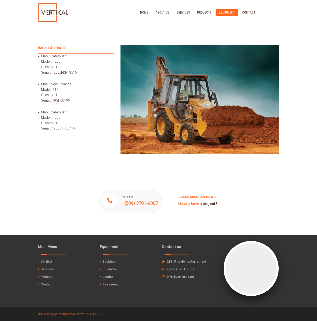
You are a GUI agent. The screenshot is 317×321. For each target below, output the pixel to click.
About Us (162, 12)
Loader (107, 277)
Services (183, 12)
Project (46, 277)
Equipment (227, 12)
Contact (248, 12)
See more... (111, 284)
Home (144, 12)
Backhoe (109, 261)
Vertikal (46, 261)
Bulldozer (109, 269)
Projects (204, 12)
